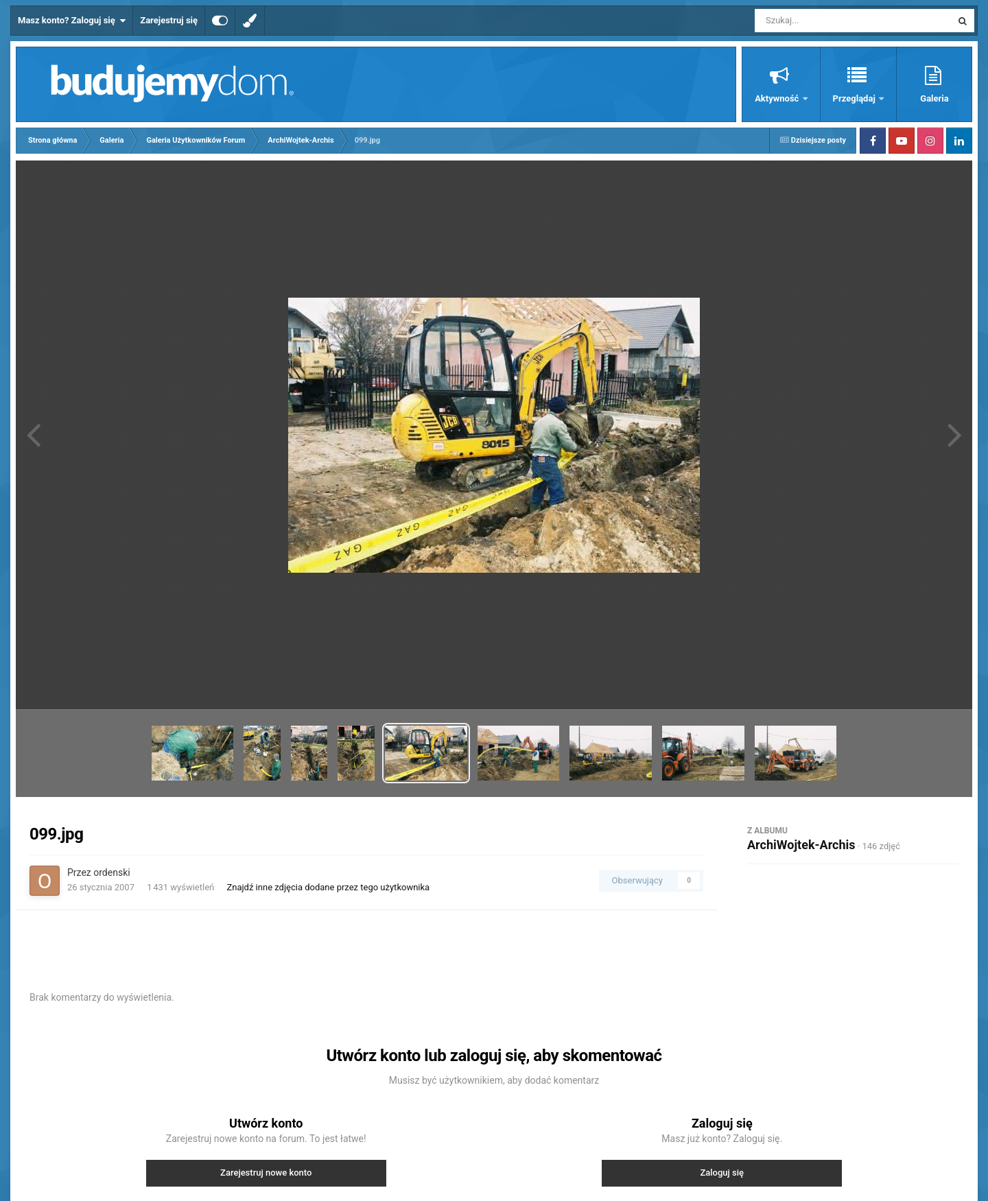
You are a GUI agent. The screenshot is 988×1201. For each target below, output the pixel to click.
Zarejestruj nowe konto (265, 1172)
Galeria (934, 98)
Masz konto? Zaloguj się (72, 20)
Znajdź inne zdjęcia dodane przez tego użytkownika (328, 887)
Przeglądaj (855, 98)
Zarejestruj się (169, 20)
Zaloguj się (722, 1172)
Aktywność (778, 98)
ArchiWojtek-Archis (801, 844)
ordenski (111, 872)
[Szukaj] (822, 20)
